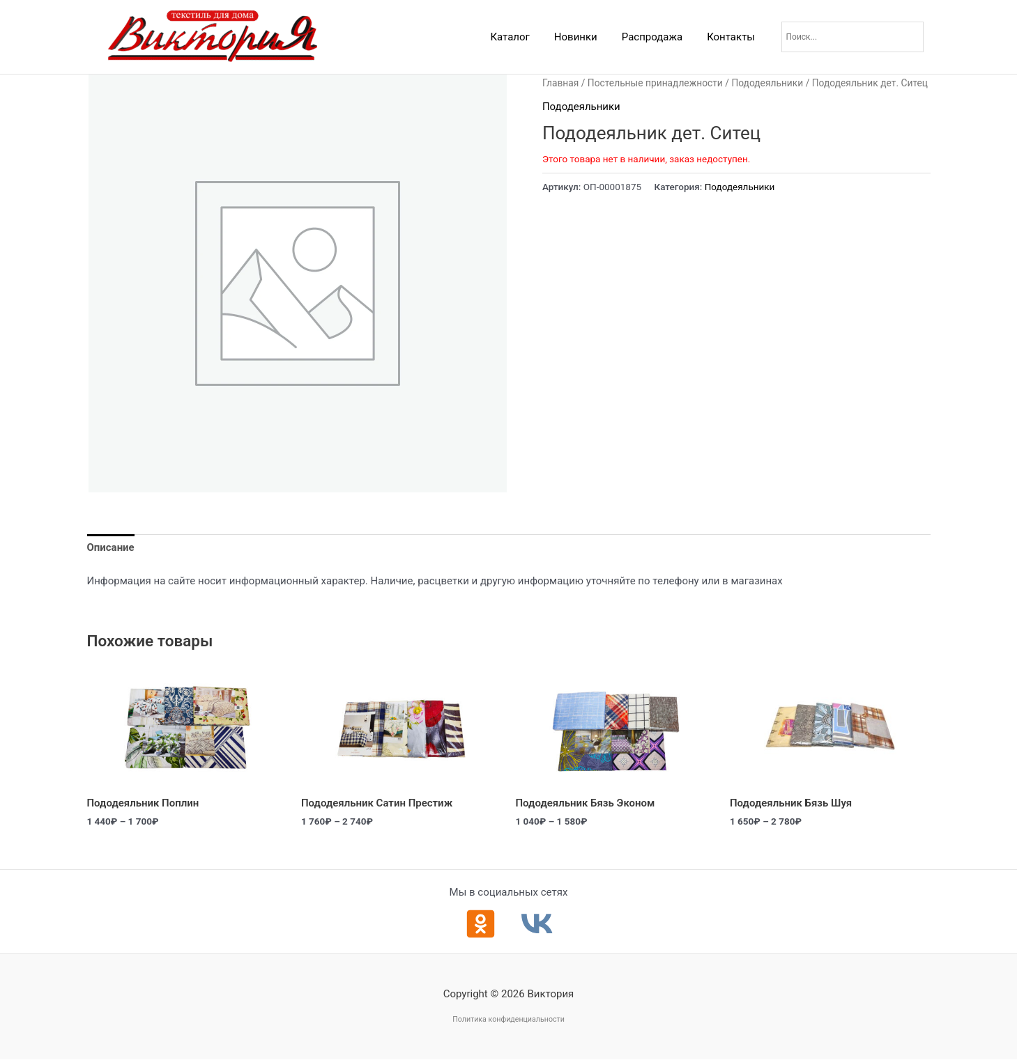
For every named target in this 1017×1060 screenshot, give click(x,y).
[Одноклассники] (480, 924)
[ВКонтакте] (537, 924)
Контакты (733, 37)
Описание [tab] (111, 548)
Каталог (522, 37)
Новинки (584, 37)
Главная (560, 82)
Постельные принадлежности (655, 82)
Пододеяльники (768, 82)
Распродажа (657, 37)
